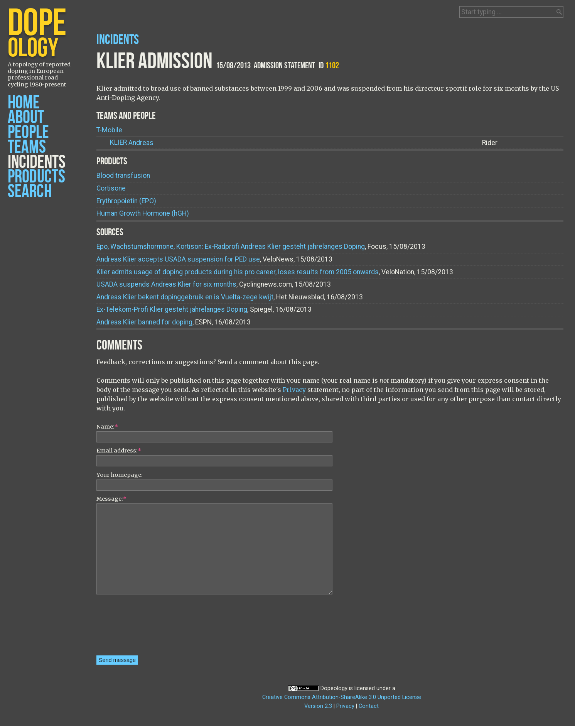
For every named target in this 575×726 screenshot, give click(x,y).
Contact (369, 706)
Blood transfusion (123, 175)
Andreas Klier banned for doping (144, 322)
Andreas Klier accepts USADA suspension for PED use (178, 259)
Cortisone (111, 188)
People (28, 133)
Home (24, 103)
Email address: (118, 450)
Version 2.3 (318, 706)
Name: (107, 426)
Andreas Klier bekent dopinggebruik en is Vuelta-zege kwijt (184, 297)
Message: (111, 498)
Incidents (37, 162)
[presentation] (128, 627)
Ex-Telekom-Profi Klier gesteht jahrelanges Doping (171, 309)
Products (36, 177)
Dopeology (333, 688)
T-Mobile (109, 130)
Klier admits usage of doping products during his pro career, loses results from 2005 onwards (237, 272)
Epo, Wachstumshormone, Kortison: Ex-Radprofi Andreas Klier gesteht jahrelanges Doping (230, 246)
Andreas (131, 143)
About (26, 117)
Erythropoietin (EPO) (126, 201)
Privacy (294, 389)
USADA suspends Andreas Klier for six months (166, 284)
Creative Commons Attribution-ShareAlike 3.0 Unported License (341, 697)
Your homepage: (119, 474)
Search (30, 192)
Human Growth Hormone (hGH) (142, 213)
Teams (27, 147)
